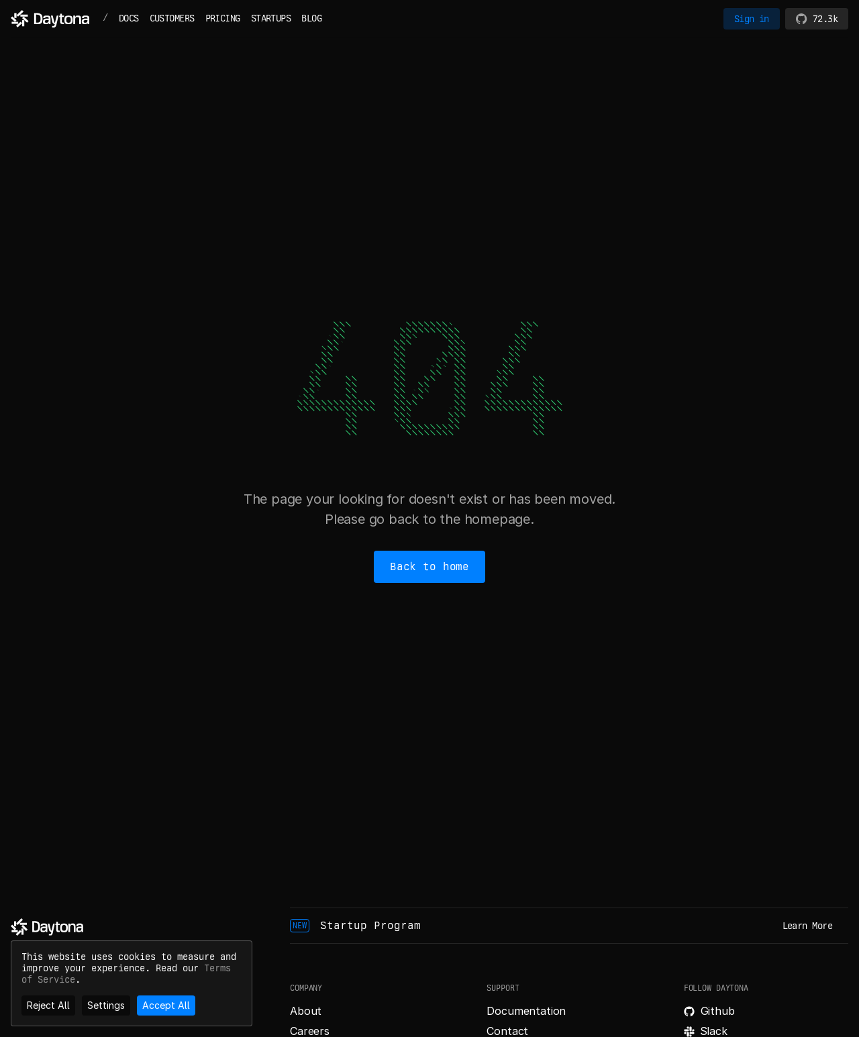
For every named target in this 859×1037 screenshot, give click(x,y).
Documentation (526, 1011)
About (305, 1011)
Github (718, 1011)
